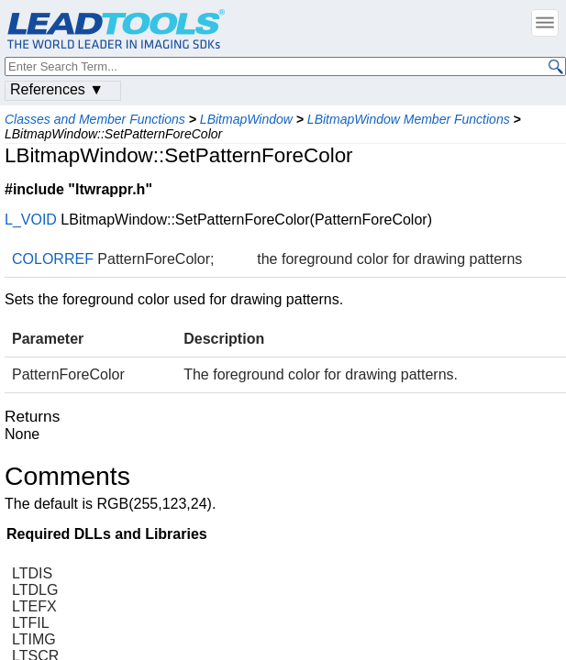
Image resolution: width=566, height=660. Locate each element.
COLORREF (53, 259)
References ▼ (57, 89)
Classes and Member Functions (95, 119)
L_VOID (31, 219)
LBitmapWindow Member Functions (408, 119)
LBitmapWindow (246, 119)
